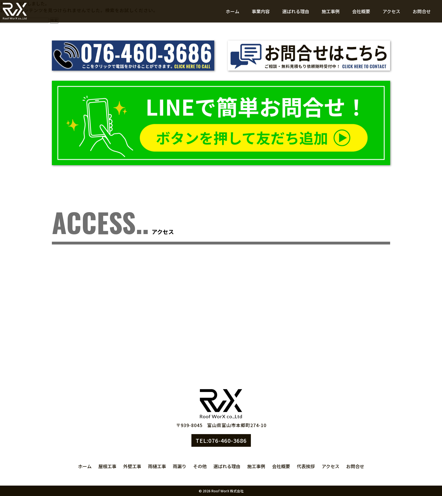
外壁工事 (132, 466)
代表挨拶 (306, 466)
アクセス (391, 11)
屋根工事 (107, 466)
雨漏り (179, 466)
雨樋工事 (157, 466)
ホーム (232, 11)
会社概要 (361, 11)
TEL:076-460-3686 (221, 440)
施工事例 (331, 11)
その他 (200, 466)
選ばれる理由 (295, 11)
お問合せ (422, 11)
